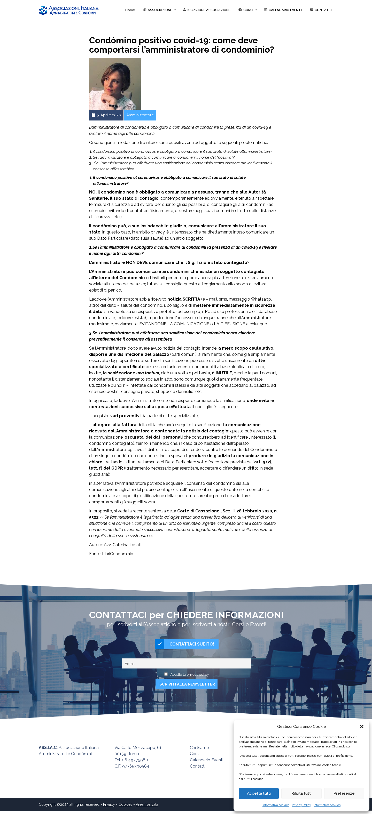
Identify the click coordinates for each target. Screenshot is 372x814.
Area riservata (147, 807)
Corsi (194, 756)
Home (130, 10)
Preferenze (344, 793)
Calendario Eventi (206, 762)
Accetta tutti (259, 793)
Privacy (109, 807)
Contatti (197, 769)
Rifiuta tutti (301, 793)
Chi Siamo (199, 750)
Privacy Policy (301, 805)
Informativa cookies (275, 805)
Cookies (125, 807)
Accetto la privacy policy (189, 677)
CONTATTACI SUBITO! (184, 645)
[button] (361, 726)
